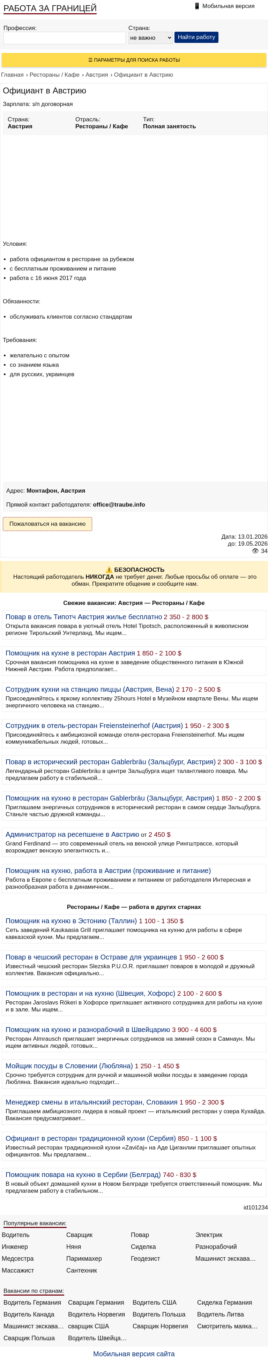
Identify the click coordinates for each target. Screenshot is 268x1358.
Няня (73, 1246)
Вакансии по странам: (33, 1291)
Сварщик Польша (29, 1338)
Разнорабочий (216, 1246)
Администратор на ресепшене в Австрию (72, 834)
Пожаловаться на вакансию (47, 524)
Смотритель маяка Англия (227, 1326)
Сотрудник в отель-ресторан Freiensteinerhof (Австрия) (94, 725)
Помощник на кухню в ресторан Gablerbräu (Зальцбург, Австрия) (110, 798)
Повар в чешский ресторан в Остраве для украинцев (91, 957)
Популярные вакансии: (35, 1223)
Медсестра (18, 1258)
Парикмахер (84, 1258)
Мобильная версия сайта (134, 1354)
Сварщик (79, 1234)
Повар (140, 1234)
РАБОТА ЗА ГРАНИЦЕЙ (50, 8)
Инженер (15, 1246)
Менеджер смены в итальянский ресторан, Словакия (92, 1102)
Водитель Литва (220, 1314)
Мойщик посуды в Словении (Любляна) (69, 1066)
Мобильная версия (228, 6)
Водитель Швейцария (98, 1338)
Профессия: (20, 28)
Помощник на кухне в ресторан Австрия (70, 653)
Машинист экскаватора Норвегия (34, 1326)
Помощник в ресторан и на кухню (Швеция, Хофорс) (90, 993)
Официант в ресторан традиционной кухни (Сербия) (91, 1138)
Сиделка (143, 1246)
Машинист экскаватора (225, 1258)
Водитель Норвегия (96, 1314)
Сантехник (81, 1270)
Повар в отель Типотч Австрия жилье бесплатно (84, 617)
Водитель (16, 1234)
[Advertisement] (135, 186)
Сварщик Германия (96, 1302)
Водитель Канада (28, 1314)
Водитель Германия (32, 1302)
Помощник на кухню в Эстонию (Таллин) (71, 921)
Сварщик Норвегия (160, 1326)
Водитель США (155, 1302)
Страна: (139, 28)
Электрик (208, 1234)
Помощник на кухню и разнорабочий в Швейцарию (88, 1029)
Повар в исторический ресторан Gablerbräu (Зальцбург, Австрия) (111, 762)
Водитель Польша (159, 1314)
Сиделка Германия (224, 1302)
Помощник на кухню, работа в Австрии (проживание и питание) (108, 870)
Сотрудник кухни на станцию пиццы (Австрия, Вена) (90, 689)
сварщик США (88, 1326)
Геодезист (145, 1258)
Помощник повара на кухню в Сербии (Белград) (83, 1174)
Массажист (18, 1270)
